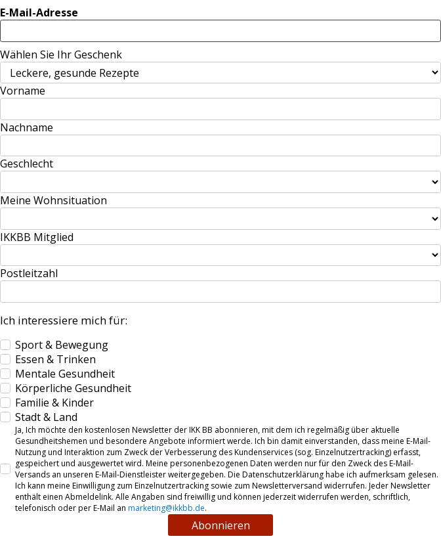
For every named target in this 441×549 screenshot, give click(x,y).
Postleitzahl (29, 273)
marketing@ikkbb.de (166, 508)
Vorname (22, 90)
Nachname (26, 127)
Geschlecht (26, 163)
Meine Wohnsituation (53, 200)
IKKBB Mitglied (37, 237)
